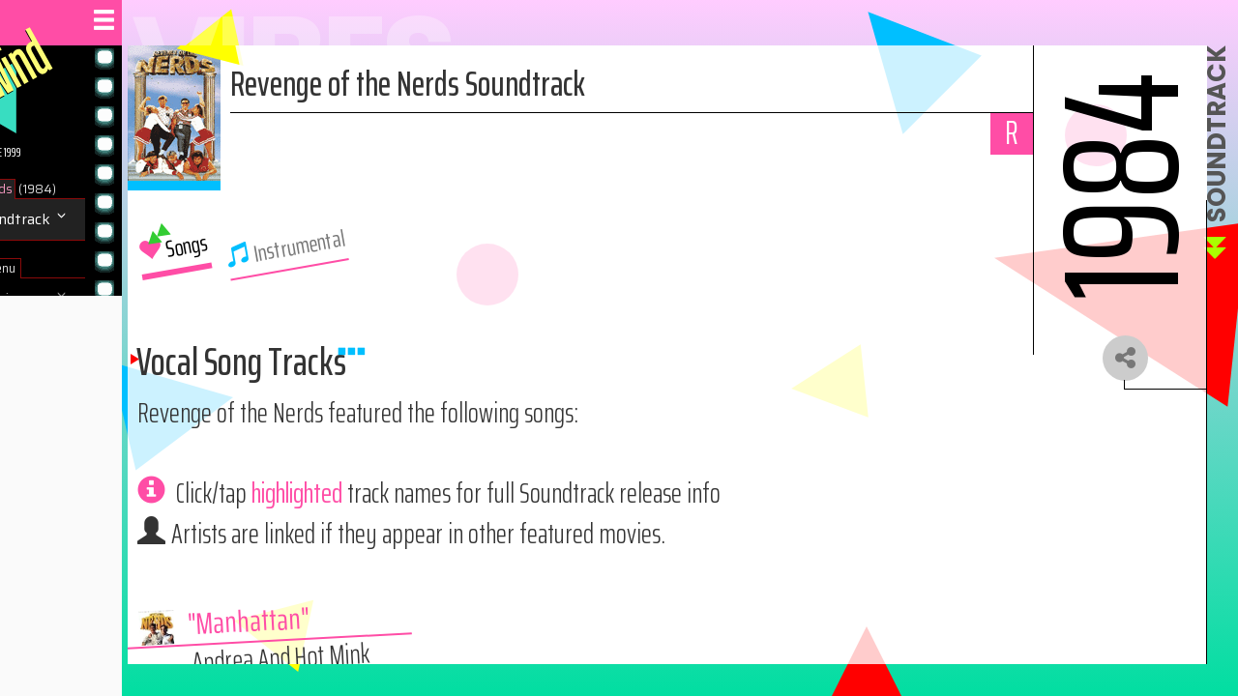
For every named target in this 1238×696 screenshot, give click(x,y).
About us (56, 381)
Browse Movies (77, 298)
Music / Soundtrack (90, 219)
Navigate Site (69, 340)
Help (40, 423)
